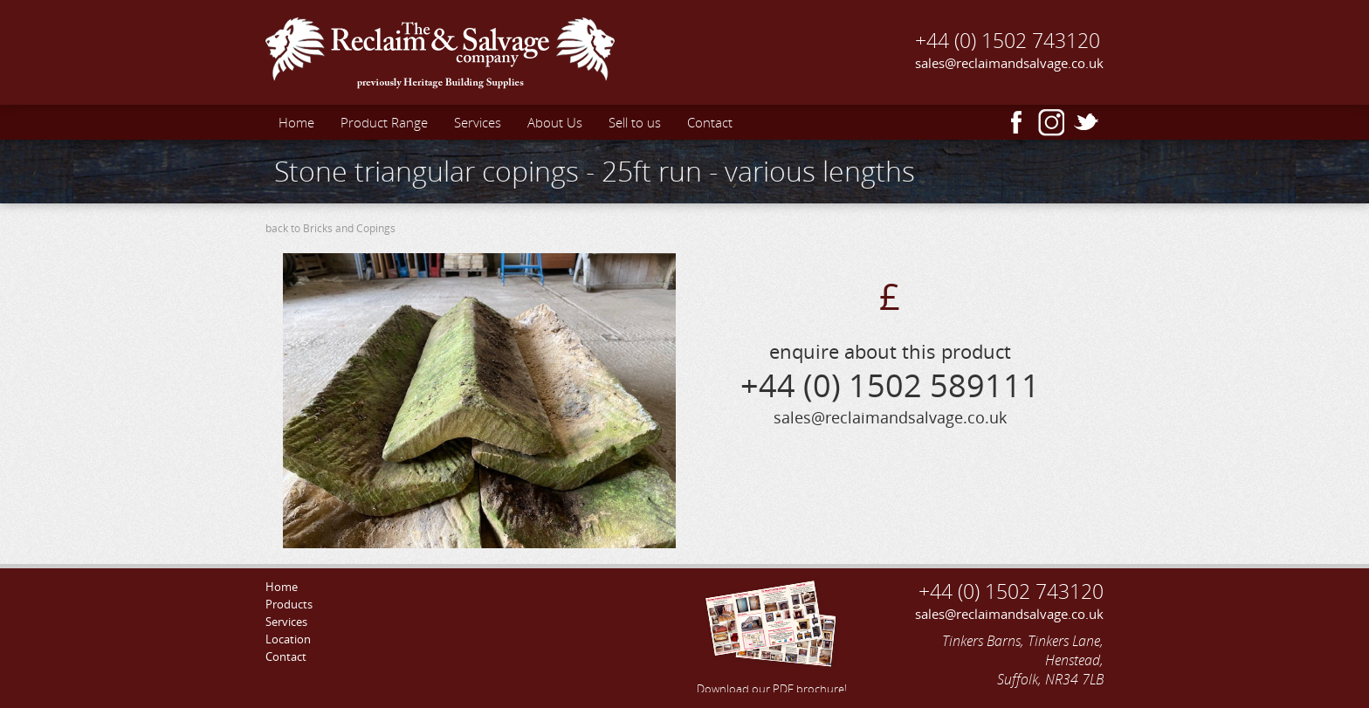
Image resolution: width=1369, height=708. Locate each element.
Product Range (384, 122)
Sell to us (635, 122)
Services (477, 122)
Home (296, 122)
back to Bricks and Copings (330, 228)
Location (288, 639)
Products (289, 604)
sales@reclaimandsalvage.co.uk (1009, 63)
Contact (710, 122)
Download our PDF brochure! (771, 635)
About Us (554, 122)
